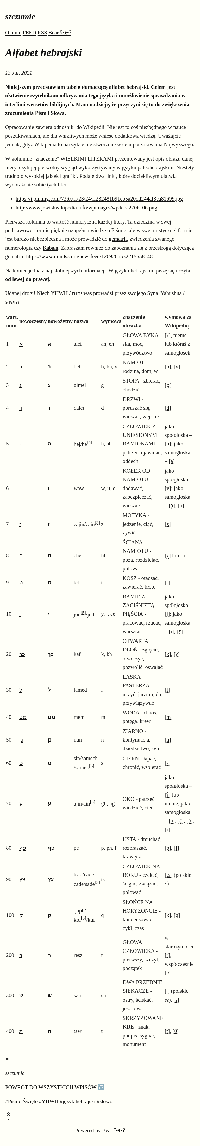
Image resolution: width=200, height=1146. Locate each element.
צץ (22, 879)
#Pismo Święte (21, 1101)
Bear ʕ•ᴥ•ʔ (59, 33)
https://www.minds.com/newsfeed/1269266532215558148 (89, 256)
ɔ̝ (172, 505)
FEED (29, 33)
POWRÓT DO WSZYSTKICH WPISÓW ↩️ (55, 1087)
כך (22, 654)
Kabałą (50, 248)
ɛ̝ (179, 631)
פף (22, 848)
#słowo (105, 1101)
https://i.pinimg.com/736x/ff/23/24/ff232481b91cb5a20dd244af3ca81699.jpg (99, 199)
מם (23, 717)
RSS (42, 33)
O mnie (13, 33)
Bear (113, 1130)
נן (21, 740)
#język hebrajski (78, 1101)
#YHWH (48, 1101)
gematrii (118, 239)
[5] (89, 442)
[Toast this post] (8, 1115)
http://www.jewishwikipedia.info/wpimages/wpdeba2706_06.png (86, 207)
